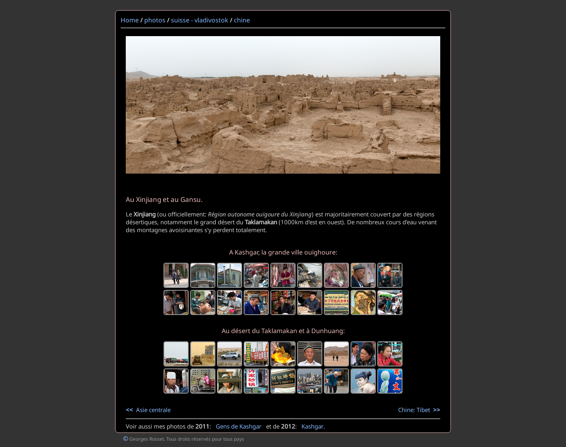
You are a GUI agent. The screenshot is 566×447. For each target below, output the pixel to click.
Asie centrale (148, 410)
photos (154, 20)
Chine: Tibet (419, 410)
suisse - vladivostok (199, 20)
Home (130, 20)
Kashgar (312, 426)
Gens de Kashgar (238, 426)
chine (242, 20)
